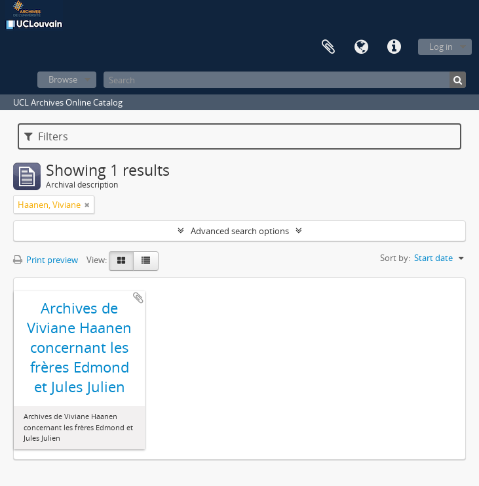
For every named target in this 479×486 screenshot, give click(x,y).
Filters (46, 136)
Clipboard (328, 47)
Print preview (45, 260)
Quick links (393, 47)
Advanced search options (240, 231)
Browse (62, 79)
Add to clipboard (138, 297)
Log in (441, 46)
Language (361, 47)
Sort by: (395, 258)
